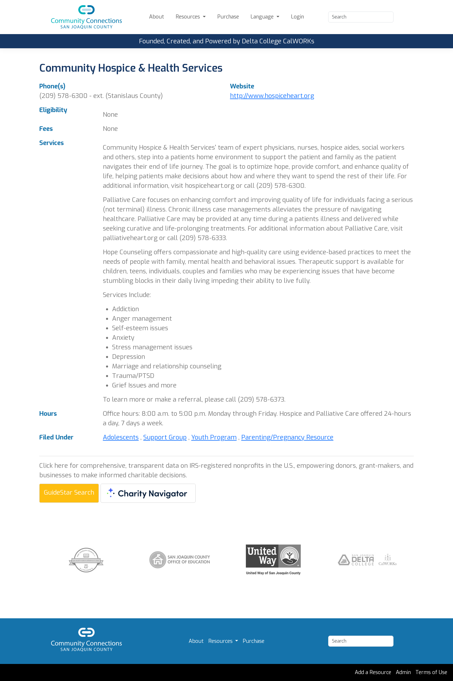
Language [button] (262, 16)
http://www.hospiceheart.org (272, 96)
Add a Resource (373, 672)
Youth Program (214, 437)
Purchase (228, 16)
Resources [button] (188, 16)
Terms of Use (431, 672)
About (156, 16)
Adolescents (121, 437)
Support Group (165, 437)
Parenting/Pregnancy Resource (287, 437)
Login (297, 16)
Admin (403, 672)
